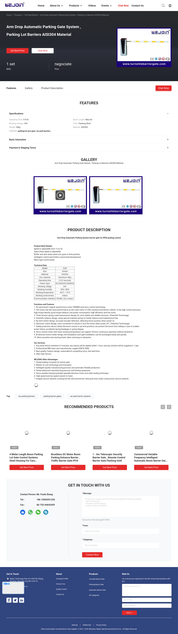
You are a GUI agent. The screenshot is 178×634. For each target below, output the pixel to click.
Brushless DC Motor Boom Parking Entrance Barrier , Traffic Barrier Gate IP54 (65, 457)
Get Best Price (17, 50)
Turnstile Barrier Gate (97, 579)
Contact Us (60, 594)
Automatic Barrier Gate (97, 590)
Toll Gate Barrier (31, 15)
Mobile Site (87, 625)
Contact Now (92, 554)
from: (85, 525)
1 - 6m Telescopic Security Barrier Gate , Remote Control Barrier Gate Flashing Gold (109, 457)
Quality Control (61, 589)
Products (18, 15)
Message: (87, 493)
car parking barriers (26, 396)
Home (9, 15)
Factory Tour (60, 584)
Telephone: (88, 540)
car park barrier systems (80, 396)
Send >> (129, 613)
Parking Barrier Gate (96, 585)
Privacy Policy (101, 625)
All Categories (94, 595)
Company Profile (62, 579)
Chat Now (43, 50)
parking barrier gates (52, 396)
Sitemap (75, 625)
